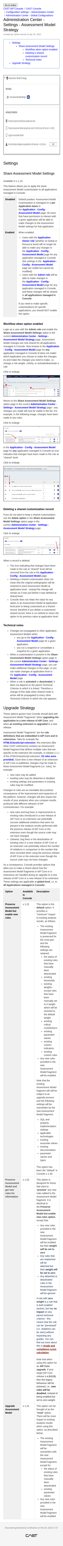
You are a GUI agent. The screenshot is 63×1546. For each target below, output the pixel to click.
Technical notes (33, 59)
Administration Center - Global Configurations (29, 15)
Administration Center (42, 12)
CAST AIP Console (13, 8)
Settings (16, 42)
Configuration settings (17, 12)
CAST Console (33, 8)
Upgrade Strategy (21, 63)
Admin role (44, 274)
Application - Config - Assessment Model (33, 447)
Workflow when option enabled (41, 49)
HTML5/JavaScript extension (19, 742)
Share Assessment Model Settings (36, 46)
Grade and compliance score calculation (46, 1349)
